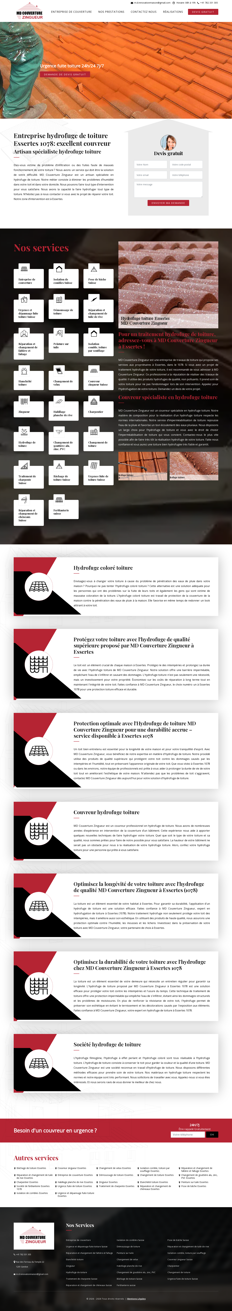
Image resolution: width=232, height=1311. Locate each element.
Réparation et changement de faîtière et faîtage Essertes (196, 1169)
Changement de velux (127, 1259)
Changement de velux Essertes (115, 1168)
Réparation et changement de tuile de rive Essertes (35, 1176)
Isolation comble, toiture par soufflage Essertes (155, 1169)
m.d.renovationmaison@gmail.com (152, 2)
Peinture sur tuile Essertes (194, 1182)
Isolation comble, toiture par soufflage (187, 1253)
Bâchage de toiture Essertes (31, 1168)
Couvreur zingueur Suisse (180, 1259)
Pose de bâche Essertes (193, 1186)
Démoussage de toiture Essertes (116, 1175)
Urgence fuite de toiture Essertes (75, 1186)
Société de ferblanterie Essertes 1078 (33, 1188)
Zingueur (70, 1266)
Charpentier (173, 1266)
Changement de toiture (179, 1272)
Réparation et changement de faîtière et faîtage (89, 1253)
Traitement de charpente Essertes (116, 1186)
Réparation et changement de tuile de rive (188, 1246)
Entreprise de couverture (71, 12)
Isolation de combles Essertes (32, 1193)
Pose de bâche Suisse (178, 1240)
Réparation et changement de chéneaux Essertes (155, 1188)
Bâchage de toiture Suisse (129, 1278)
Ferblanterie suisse (126, 1285)
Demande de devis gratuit (65, 74)
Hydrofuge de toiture (76, 1272)
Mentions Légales (136, 1298)
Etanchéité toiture (74, 1259)
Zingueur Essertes (108, 1182)
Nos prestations (111, 12)
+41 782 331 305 (209, 2)
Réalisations (173, 12)
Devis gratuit (203, 11)
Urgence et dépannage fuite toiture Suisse (87, 1246)
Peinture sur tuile (125, 1253)
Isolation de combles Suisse (130, 1240)
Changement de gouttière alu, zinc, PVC (136, 1272)
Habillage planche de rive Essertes (75, 1182)
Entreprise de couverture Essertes (75, 1175)
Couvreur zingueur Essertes (72, 1168)
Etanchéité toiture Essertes (154, 1182)
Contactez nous (144, 12)
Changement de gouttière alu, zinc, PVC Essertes (199, 1176)
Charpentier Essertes (27, 1182)
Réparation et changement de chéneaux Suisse (89, 1285)
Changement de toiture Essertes (157, 1175)
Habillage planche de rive (129, 1266)
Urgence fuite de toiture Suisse (183, 1278)
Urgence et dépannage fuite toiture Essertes (76, 1194)
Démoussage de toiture (128, 1246)
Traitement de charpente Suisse (81, 1278)
